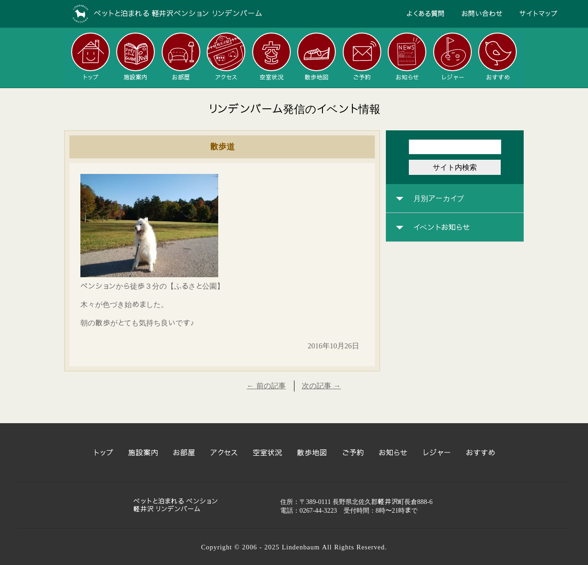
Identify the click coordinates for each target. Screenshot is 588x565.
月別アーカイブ (438, 199)
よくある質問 (425, 13)
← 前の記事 (266, 386)
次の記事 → (321, 386)
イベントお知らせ (441, 228)
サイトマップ (538, 13)
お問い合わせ (482, 13)
